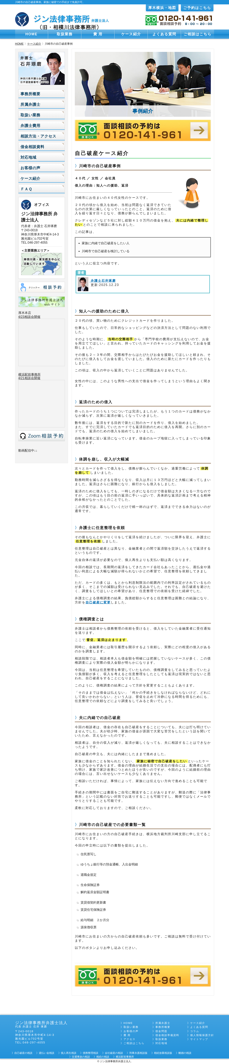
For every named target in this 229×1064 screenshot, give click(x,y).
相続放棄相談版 (163, 1052)
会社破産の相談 (114, 1052)
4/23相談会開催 (29, 316)
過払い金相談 (46, 1052)
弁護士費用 (30, 126)
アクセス (129, 1039)
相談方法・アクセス (38, 136)
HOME (31, 34)
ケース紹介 (131, 34)
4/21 (21, 378)
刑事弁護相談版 (138, 1052)
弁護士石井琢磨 (102, 280)
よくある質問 (164, 34)
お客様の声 (30, 168)
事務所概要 (30, 94)
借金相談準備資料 (167, 1035)
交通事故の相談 (81, 1056)
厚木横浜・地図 (162, 8)
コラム (194, 1031)
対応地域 (28, 157)
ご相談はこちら (197, 34)
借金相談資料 (32, 147)
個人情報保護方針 (202, 1035)
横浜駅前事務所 (29, 374)
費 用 (98, 34)
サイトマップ (199, 1039)
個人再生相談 (68, 1052)
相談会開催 (32, 378)
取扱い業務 (30, 115)
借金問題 (161, 1031)
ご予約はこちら (197, 8)
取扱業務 (65, 34)
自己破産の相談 (23, 1052)
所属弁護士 (30, 104)
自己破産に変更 (98, 602)
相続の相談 (102, 1056)
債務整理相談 (90, 1052)
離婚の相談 (184, 1052)
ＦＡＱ (26, 189)
